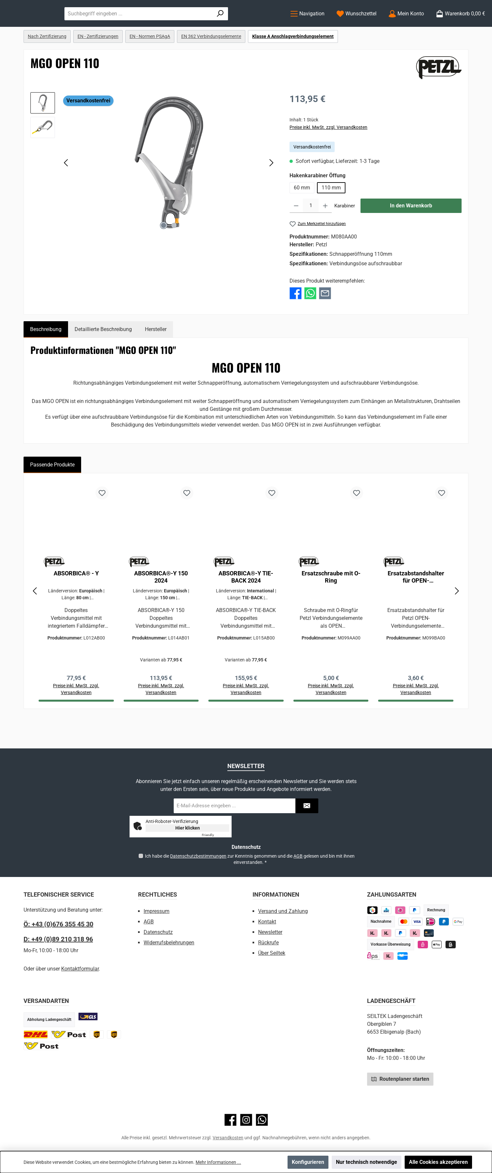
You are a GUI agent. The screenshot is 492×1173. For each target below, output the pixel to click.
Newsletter (270, 932)
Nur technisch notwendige (366, 1162)
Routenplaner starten (400, 1079)
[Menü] (307, 27)
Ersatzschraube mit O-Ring (331, 603)
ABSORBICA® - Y (76, 599)
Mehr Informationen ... (218, 1162)
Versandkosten (228, 1137)
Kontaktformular (80, 969)
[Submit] (306, 805)
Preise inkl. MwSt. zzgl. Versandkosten (328, 154)
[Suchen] (265, 26)
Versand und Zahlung (283, 911)
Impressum (156, 911)
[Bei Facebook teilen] (295, 319)
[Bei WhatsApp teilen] (310, 319)
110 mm (331, 214)
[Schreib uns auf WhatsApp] (262, 1119)
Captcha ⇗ (215, 835)
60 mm (302, 214)
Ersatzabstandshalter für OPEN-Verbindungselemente (415, 603)
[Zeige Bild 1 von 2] (163, 252)
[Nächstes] (271, 189)
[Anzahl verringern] (296, 232)
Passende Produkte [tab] (52, 491)
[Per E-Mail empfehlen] (325, 319)
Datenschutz (158, 932)
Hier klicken (187, 828)
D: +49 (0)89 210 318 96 (58, 939)
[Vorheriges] (66, 189)
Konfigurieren (308, 1162)
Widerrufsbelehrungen (169, 942)
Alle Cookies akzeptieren (438, 1162)
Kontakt (267, 922)
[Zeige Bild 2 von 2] (174, 252)
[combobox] (204, 26)
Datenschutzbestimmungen (198, 856)
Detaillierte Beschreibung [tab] (103, 356)
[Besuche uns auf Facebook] (230, 1119)
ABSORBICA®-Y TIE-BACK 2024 (246, 603)
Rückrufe (268, 942)
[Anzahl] (311, 232)
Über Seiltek (271, 953)
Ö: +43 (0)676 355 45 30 (58, 924)
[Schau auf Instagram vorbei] (246, 1119)
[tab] (46, 356)
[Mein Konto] (406, 27)
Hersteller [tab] (156, 356)
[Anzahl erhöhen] (325, 232)
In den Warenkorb (411, 232)
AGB (298, 856)
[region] (153, 189)
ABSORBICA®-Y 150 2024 (161, 603)
